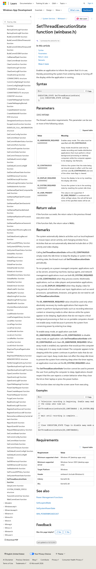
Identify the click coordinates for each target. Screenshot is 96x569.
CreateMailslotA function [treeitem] (16, 110)
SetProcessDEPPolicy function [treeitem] (18, 472)
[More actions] (92, 19)
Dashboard (87, 10)
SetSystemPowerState (45, 508)
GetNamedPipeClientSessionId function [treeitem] (18, 205)
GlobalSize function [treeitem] (14, 282)
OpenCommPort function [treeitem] (16, 373)
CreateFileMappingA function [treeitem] (18, 100)
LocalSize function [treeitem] (14, 342)
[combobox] (17, 22)
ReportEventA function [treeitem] (15, 422)
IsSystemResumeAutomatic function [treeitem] (17, 308)
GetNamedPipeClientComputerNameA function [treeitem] (20, 191)
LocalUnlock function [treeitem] (15, 345)
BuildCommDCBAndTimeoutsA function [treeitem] (18, 42)
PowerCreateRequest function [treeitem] (18, 391)
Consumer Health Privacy (72, 560)
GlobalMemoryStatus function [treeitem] (18, 275)
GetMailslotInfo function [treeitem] (16, 186)
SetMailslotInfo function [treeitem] (16, 468)
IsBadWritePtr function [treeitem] (15, 303)
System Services (49, 18)
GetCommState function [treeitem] (16, 152)
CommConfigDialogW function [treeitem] (18, 85)
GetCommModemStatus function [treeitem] (20, 141)
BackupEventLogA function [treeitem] (17, 29)
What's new (74, 10)
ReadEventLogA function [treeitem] (16, 402)
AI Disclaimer (8, 560)
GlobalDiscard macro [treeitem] (15, 257)
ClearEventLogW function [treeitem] (16, 71)
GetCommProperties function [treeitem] (18, 148)
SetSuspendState (43, 502)
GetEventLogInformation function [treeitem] (20, 183)
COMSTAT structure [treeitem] (14, 96)
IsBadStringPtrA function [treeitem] (16, 296)
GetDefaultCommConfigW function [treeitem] (17, 167)
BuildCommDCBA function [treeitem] (17, 37)
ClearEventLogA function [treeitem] (16, 67)
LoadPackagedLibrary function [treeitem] (18, 317)
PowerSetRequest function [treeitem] (17, 395)
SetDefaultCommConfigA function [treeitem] (20, 451)
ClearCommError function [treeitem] (17, 64)
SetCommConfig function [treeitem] (16, 437)
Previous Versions (22, 560)
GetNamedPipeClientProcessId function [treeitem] (18, 198)
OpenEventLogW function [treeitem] (17, 380)
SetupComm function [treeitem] (15, 485)
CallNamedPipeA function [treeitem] (16, 57)
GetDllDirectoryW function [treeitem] (17, 179)
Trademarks (20, 563)
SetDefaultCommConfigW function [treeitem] (17, 456)
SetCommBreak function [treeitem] (16, 433)
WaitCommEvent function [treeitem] (17, 499)
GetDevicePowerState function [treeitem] (18, 172)
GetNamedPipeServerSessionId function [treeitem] (19, 224)
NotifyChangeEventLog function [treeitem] (19, 363)
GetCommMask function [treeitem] (16, 138)
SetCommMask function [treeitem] (16, 440)
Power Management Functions (49, 497)
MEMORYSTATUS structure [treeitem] (17, 359)
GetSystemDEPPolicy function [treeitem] (18, 246)
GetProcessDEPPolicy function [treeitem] (18, 243)
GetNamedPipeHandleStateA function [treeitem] (18, 211)
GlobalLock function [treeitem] (14, 271)
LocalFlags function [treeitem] (14, 324)
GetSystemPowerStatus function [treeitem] (19, 250)
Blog (34, 560)
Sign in (90, 3)
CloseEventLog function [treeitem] (16, 75)
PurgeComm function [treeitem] (15, 398)
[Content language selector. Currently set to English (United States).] (14, 554)
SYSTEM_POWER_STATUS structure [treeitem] (17, 491)
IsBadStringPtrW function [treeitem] (16, 300)
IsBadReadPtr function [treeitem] (15, 293)
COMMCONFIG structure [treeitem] (17, 78)
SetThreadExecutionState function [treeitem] (16, 480)
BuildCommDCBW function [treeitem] (17, 53)
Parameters (42, 53)
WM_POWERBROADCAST (47, 513)
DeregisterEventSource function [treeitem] (19, 120)
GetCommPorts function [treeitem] (16, 145)
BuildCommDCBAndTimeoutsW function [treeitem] (19, 48)
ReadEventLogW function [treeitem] (16, 405)
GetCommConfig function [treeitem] (17, 134)
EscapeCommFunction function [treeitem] (19, 124)
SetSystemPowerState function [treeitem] (19, 475)
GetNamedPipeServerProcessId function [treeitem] (19, 218)
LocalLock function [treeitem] (14, 335)
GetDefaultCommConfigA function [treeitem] (16, 160)
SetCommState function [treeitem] (16, 444)
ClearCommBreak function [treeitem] (17, 60)
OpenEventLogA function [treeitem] (16, 377)
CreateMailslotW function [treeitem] (16, 113)
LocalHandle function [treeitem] (15, 331)
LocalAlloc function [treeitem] (14, 320)
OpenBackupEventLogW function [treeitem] (19, 370)
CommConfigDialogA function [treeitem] (18, 82)
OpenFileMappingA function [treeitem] (18, 384)
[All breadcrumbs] (38, 19)
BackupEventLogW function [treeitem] (17, 33)
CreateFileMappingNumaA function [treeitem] (17, 104)
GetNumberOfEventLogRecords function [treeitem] (19, 231)
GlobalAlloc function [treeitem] (14, 253)
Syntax (41, 50)
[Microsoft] (4, 3)
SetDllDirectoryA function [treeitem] (17, 461)
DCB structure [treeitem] (12, 117)
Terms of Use (8, 563)
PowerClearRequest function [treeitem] (17, 387)
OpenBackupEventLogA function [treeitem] (19, 366)
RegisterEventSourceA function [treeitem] (19, 409)
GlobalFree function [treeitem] (14, 264)
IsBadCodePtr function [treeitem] (15, 289)
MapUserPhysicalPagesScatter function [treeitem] (18, 350)
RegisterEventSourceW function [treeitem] (19, 412)
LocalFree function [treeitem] (14, 328)
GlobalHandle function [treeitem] (15, 268)
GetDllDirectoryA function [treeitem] (17, 176)
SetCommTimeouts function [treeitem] (17, 447)
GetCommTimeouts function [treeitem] (18, 155)
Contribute (45, 560)
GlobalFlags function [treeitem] (15, 260)
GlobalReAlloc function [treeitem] (15, 278)
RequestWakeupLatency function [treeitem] (19, 430)
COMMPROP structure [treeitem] (16, 89)
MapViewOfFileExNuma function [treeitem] (19, 356)
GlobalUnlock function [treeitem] (15, 285)
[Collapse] (30, 16)
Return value (43, 57)
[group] (65, 417)
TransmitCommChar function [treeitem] (18, 496)
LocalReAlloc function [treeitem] (15, 338)
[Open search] (84, 3)
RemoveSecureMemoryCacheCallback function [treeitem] (19, 417)
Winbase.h (62, 18)
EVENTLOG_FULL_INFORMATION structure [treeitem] (19, 129)
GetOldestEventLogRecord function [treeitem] (17, 238)
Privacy (54, 560)
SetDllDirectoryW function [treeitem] (17, 465)
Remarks (41, 60)
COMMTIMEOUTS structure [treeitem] (18, 92)
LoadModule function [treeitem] (15, 313)
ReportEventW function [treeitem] (16, 426)
